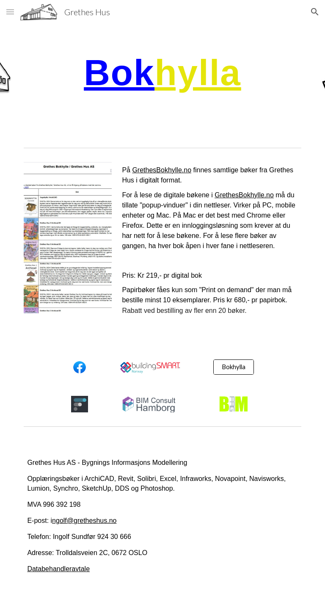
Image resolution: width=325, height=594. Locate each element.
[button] (10, 11)
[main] (162, 72)
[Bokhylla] (233, 366)
